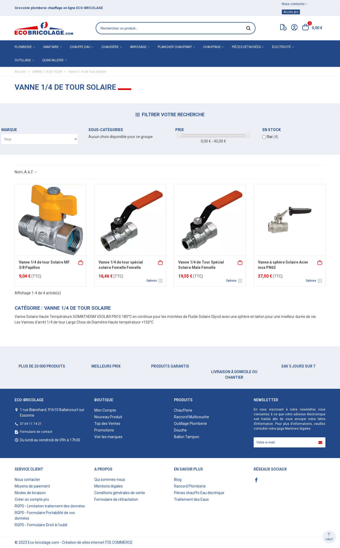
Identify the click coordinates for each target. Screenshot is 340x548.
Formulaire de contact (36, 432)
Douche (180, 430)
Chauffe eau (80, 47)
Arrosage (138, 47)
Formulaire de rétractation (116, 499)
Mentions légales (298, 428)
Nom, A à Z (26, 172)
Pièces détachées (246, 47)
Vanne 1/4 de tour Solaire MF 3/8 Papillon (44, 265)
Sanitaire (51, 47)
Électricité (281, 47)
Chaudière (110, 47)
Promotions (104, 430)
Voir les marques (108, 437)
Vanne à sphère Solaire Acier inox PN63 (283, 265)
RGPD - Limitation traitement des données (50, 506)
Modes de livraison (30, 493)
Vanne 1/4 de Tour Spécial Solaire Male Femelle (201, 265)
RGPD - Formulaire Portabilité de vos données (45, 515)
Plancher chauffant (175, 47)
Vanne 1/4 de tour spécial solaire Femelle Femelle (121, 265)
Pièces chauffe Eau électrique (199, 493)
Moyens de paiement (32, 486)
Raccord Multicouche (191, 417)
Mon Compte (105, 410)
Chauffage (212, 47)
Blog (177, 479)
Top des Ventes (107, 423)
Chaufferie (183, 410)
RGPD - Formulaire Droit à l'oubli (41, 525)
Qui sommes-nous (109, 479)
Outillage (23, 60)
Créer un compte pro (32, 499)
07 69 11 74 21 (31, 424)
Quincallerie (53, 60)
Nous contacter (27, 479)
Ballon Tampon (186, 437)
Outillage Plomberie (190, 423)
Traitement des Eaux (191, 499)
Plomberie (23, 47)
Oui (272, 137)
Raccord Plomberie (190, 486)
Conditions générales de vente (119, 493)
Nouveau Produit (108, 417)
